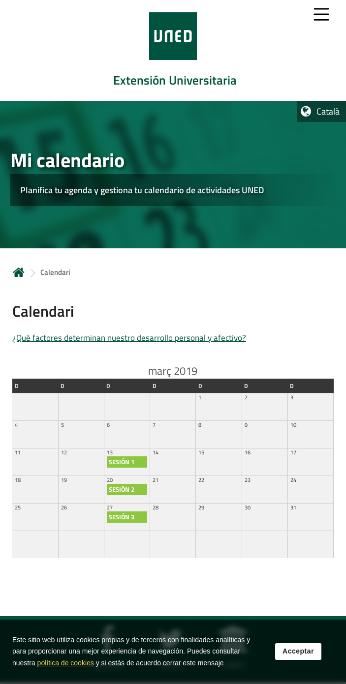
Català (328, 111)
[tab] (173, 50)
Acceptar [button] (298, 651)
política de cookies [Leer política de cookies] (65, 663)
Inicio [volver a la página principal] (19, 272)
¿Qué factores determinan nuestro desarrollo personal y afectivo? (129, 337)
